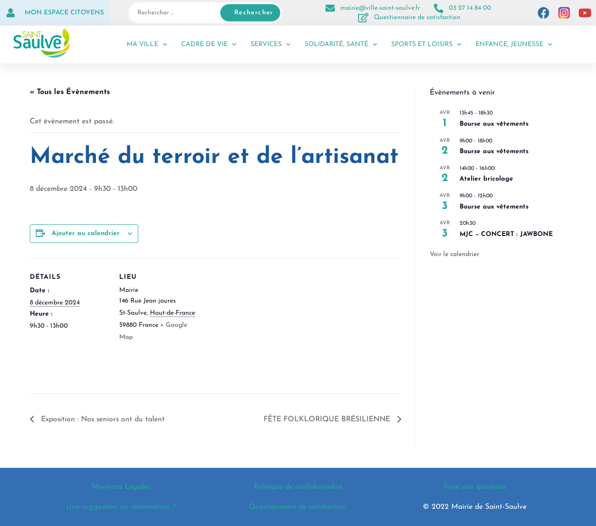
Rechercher (253, 12)
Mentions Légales (121, 487)
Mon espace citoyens (64, 12)
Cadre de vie (209, 45)
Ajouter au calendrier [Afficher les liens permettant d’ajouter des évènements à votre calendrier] (86, 233)
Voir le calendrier (454, 254)
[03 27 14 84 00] (438, 8)
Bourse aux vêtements (494, 124)
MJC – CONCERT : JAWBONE (506, 234)
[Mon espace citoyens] (10, 13)
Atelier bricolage (486, 178)
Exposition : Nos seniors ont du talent (103, 419)
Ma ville (147, 45)
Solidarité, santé (341, 45)
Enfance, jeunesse (513, 45)
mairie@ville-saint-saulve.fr (380, 8)
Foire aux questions (475, 487)
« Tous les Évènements (70, 92)
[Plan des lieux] (258, 322)
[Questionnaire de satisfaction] (363, 17)
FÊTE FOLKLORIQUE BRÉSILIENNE (328, 419)
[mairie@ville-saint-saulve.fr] (330, 8)
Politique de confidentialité (297, 487)
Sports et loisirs (426, 45)
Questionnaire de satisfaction (417, 17)
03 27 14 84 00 (470, 8)
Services (271, 45)
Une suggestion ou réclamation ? (121, 507)
